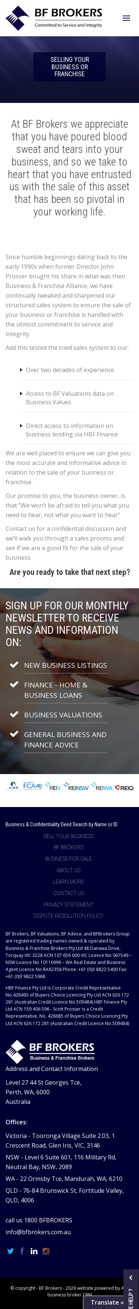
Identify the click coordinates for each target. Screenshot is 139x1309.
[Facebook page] (23, 1251)
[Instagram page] (46, 1251)
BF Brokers (68, 847)
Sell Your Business (69, 836)
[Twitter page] (11, 1251)
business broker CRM (69, 1295)
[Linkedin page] (35, 1251)
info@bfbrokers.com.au (38, 1232)
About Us (68, 870)
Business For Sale (68, 859)
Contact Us (68, 893)
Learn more (68, 882)
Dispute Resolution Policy (68, 916)
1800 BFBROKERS (48, 1220)
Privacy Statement (69, 905)
